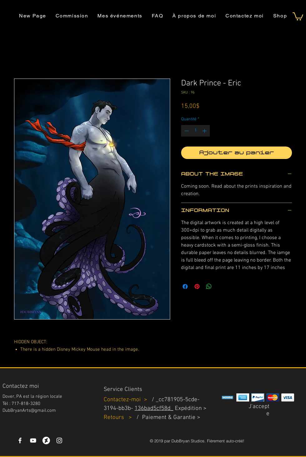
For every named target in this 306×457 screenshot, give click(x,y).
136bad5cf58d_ (154, 408)
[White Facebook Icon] (20, 440)
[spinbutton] (195, 130)
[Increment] (205, 130)
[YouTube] (33, 440)
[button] (298, 16)
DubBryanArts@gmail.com (29, 410)
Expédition (188, 408)
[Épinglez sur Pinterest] (197, 286)
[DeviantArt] (46, 440)
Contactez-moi (123, 399)
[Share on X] (221, 286)
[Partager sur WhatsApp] (209, 286)
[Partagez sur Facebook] (185, 286)
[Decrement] (186, 130)
